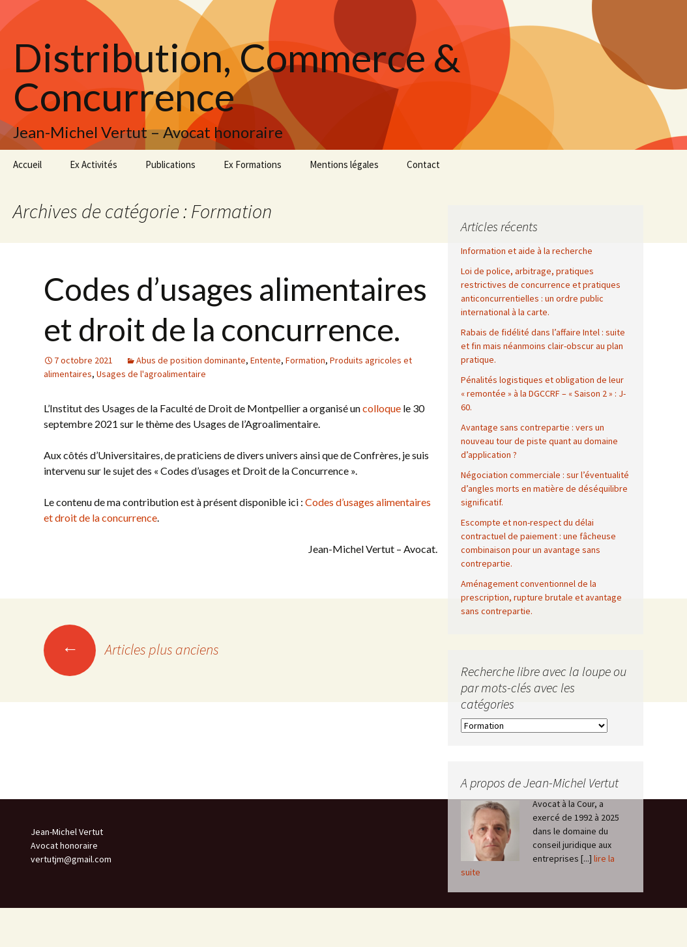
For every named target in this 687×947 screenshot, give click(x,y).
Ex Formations (253, 164)
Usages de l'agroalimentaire (151, 374)
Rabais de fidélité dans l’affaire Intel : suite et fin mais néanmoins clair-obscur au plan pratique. (543, 345)
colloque (381, 408)
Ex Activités (93, 164)
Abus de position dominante (191, 360)
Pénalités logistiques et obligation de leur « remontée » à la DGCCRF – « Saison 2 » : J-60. (543, 393)
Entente (265, 360)
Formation (305, 360)
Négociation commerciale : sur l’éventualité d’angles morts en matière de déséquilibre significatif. (545, 488)
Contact (423, 164)
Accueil (27, 164)
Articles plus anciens (131, 649)
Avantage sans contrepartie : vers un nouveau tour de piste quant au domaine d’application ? (539, 440)
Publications (170, 164)
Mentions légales (344, 164)
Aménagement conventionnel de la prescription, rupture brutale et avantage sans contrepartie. (541, 597)
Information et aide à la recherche (526, 251)
